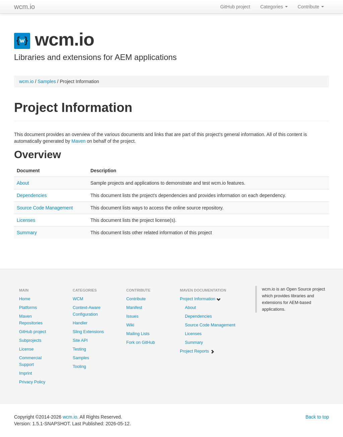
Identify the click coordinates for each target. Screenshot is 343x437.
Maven (78, 141)
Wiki (130, 325)
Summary (27, 232)
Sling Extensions (88, 331)
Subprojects (30, 340)
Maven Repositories (31, 319)
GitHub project (235, 6)
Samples (47, 81)
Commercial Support (30, 361)
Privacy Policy (32, 382)
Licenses (26, 220)
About (23, 183)
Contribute (311, 6)
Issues (132, 316)
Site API (80, 340)
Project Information (200, 299)
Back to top (317, 417)
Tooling (79, 366)
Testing (79, 349)
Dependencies (32, 195)
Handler (80, 323)
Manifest (134, 307)
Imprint (25, 373)
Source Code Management (45, 207)
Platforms (28, 307)
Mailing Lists (137, 333)
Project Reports (197, 351)
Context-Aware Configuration (86, 311)
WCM (78, 299)
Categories (274, 6)
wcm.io (24, 6)
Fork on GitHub (140, 342)
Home (24, 299)
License (26, 349)
